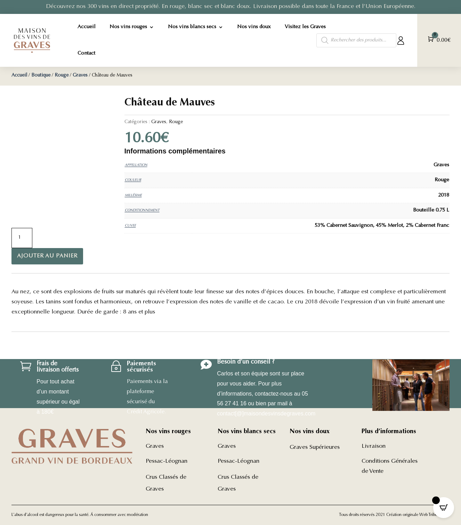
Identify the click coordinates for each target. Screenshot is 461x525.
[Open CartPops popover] (443, 507)
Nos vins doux (254, 27)
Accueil (87, 27)
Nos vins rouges (128, 27)
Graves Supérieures (315, 448)
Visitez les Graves (305, 27)
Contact (86, 53)
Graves (80, 75)
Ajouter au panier (47, 256)
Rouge (61, 75)
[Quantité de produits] (21, 238)
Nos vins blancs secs (192, 27)
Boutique (40, 75)
